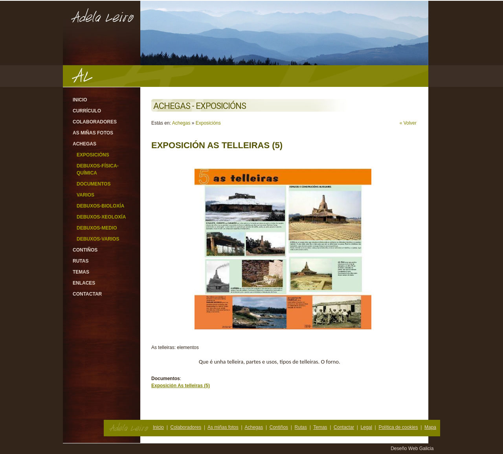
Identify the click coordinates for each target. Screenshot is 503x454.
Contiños (85, 250)
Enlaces (84, 283)
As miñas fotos (93, 133)
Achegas (84, 144)
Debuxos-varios (98, 239)
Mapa (430, 427)
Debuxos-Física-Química (98, 169)
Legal (366, 427)
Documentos (93, 184)
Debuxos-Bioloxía (100, 206)
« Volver (408, 123)
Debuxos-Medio (97, 228)
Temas (81, 272)
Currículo (87, 111)
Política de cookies (398, 427)
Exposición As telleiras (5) (180, 385)
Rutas (80, 261)
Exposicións (93, 155)
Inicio (80, 100)
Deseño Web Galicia (413, 448)
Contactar (87, 294)
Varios (85, 195)
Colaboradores (95, 122)
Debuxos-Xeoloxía (101, 217)
